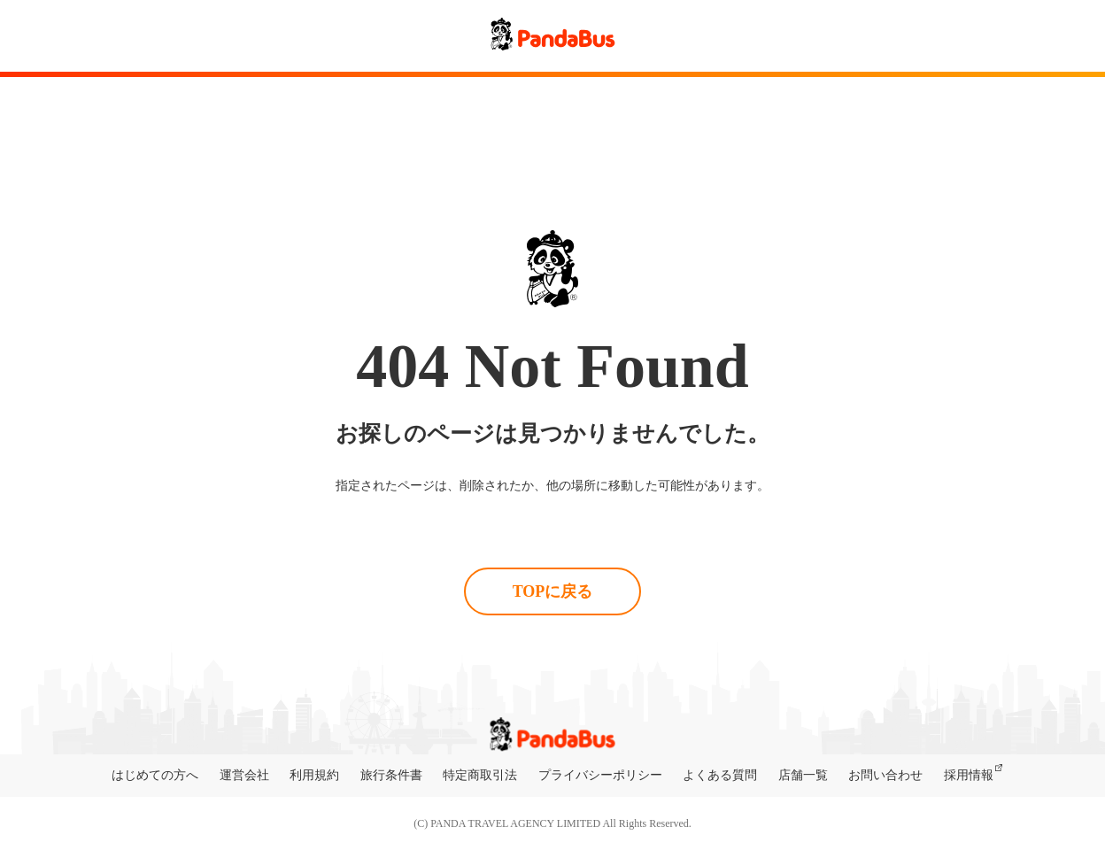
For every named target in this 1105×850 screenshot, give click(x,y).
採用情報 (968, 775)
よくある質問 (720, 775)
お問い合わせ (885, 775)
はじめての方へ (155, 775)
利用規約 (314, 775)
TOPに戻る (553, 591)
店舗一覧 (803, 775)
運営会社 (244, 775)
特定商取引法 (480, 775)
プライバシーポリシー (600, 775)
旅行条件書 (391, 775)
